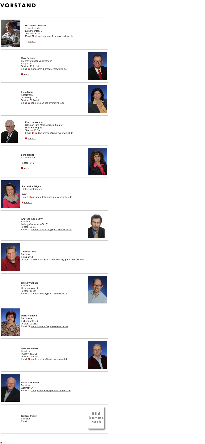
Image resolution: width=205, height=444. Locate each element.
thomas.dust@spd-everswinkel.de (65, 259)
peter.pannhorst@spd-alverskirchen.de (49, 390)
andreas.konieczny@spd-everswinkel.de (50, 229)
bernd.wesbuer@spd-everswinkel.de (48, 293)
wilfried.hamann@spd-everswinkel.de (52, 36)
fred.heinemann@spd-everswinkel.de (52, 133)
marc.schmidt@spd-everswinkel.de (47, 69)
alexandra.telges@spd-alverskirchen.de (50, 197)
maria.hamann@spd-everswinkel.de (48, 326)
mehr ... (30, 41)
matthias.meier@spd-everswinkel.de (48, 359)
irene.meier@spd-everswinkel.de (46, 103)
